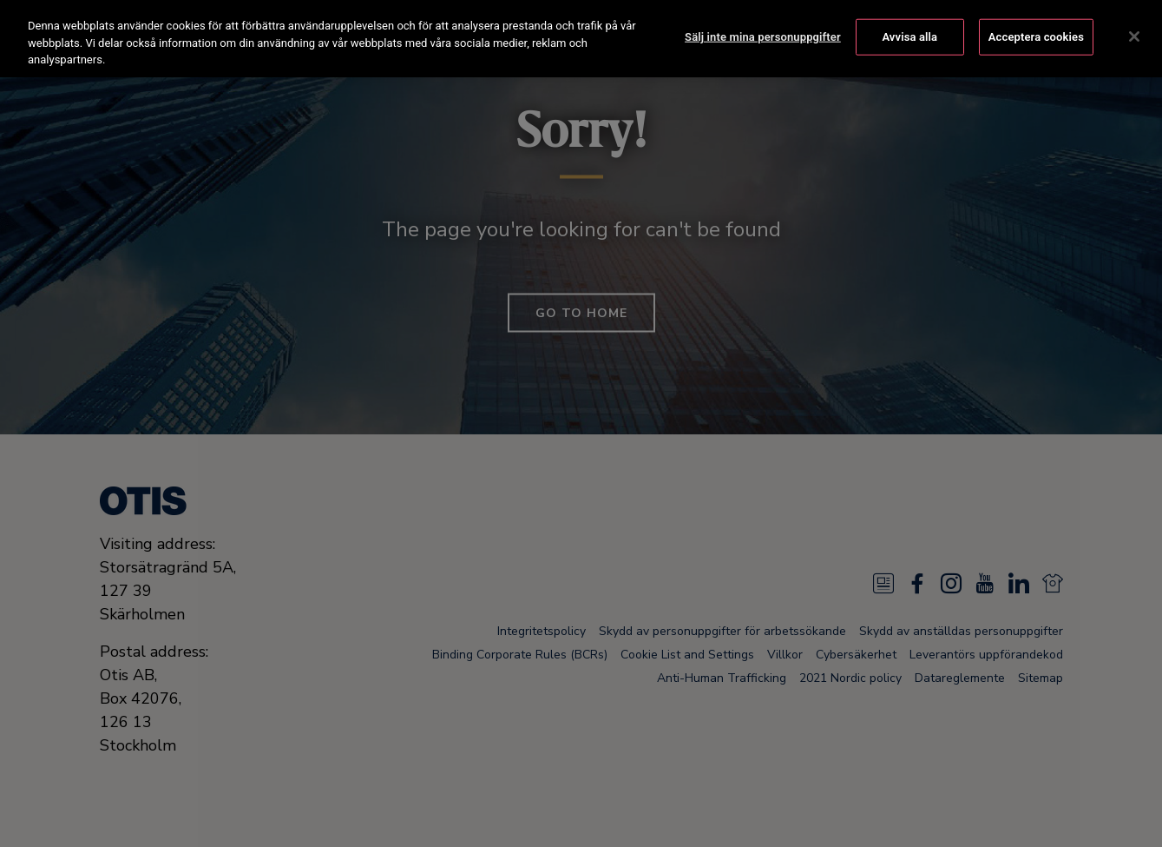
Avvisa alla (909, 34)
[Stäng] (1134, 34)
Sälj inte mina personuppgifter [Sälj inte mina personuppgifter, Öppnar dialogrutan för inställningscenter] (763, 34)
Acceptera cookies (1036, 34)
